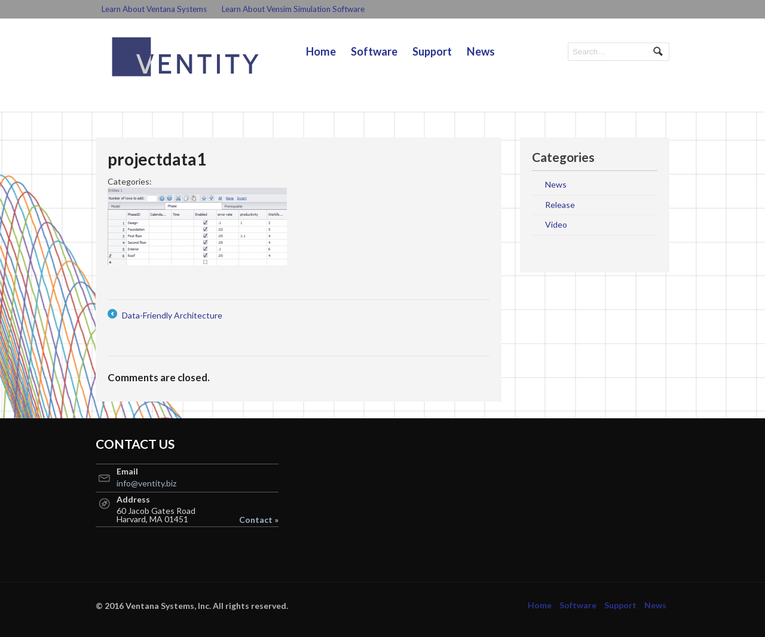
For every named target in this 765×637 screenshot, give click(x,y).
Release (560, 205)
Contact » (259, 520)
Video (556, 224)
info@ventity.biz (146, 483)
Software (374, 51)
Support (432, 51)
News (481, 51)
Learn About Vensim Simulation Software (293, 9)
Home (321, 51)
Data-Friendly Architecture (165, 315)
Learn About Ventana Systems (154, 9)
